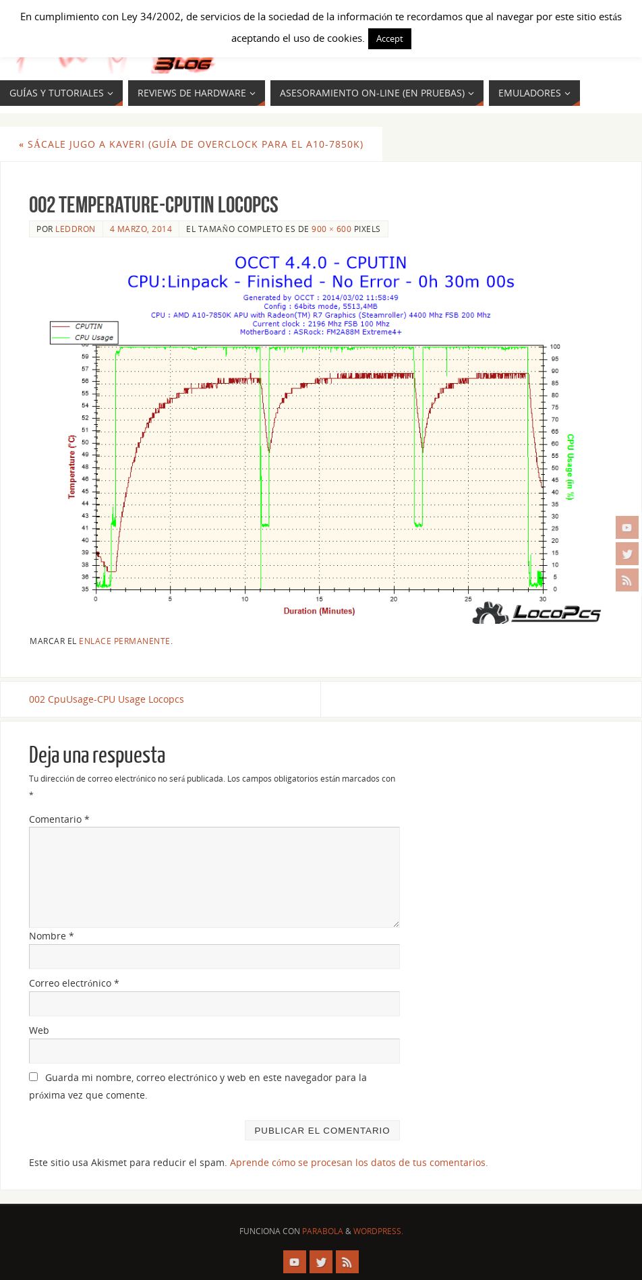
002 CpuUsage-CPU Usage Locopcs (106, 699)
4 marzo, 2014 (141, 228)
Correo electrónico (74, 983)
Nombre (51, 935)
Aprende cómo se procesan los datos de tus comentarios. (359, 1162)
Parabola (322, 1231)
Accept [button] (389, 38)
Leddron (75, 228)
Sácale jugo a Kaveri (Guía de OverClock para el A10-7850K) (191, 144)
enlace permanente (125, 640)
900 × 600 (331, 228)
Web (39, 1030)
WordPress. (378, 1231)
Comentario (59, 819)
